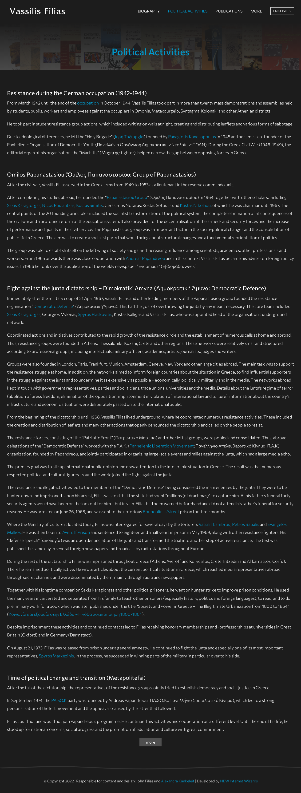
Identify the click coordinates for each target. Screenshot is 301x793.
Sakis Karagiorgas (23, 205)
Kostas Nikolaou (195, 205)
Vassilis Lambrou (214, 524)
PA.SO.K (59, 700)
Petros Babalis (245, 524)
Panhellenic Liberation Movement (162, 445)
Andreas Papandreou (145, 258)
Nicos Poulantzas (58, 205)
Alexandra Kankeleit (177, 781)
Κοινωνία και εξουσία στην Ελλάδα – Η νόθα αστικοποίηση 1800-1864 (75, 614)
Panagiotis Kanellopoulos (192, 136)
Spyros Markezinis (56, 655)
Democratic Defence (53, 306)
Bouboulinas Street (161, 511)
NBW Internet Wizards (239, 781)
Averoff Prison (76, 532)
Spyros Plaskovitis (95, 314)
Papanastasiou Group (127, 197)
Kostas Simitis (89, 205)
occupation (88, 102)
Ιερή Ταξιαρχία (129, 136)
